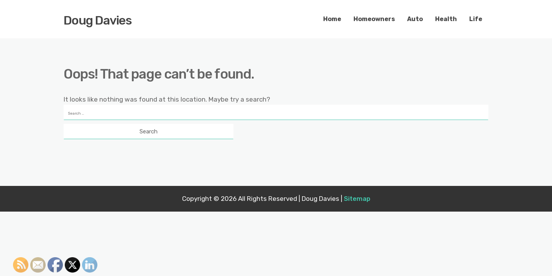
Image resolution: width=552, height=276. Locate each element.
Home (332, 19)
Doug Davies (98, 20)
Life (475, 19)
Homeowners (374, 19)
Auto (415, 19)
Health (446, 19)
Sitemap (357, 198)
